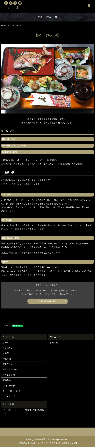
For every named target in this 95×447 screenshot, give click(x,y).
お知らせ (54, 342)
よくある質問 (9, 375)
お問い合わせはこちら (47, 301)
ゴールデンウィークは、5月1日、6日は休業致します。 (23, 412)
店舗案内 (7, 380)
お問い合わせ (9, 386)
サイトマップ (9, 396)
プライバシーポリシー (13, 391)
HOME (3, 25)
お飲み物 (7, 359)
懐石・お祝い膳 (10, 369)
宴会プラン (8, 364)
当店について (9, 348)
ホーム (6, 342)
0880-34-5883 (72, 290)
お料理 (6, 353)
